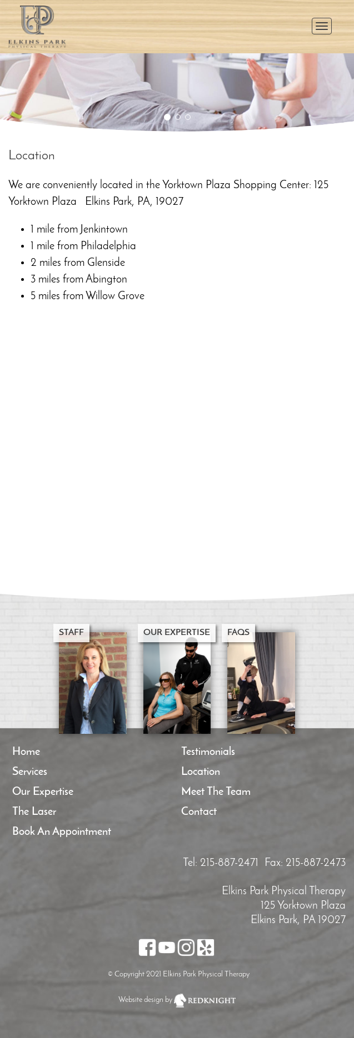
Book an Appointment (61, 832)
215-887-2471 (229, 863)
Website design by (145, 1000)
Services (29, 772)
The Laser (34, 812)
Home (26, 752)
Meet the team (216, 792)
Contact (199, 812)
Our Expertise (42, 792)
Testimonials (208, 752)
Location (200, 772)
